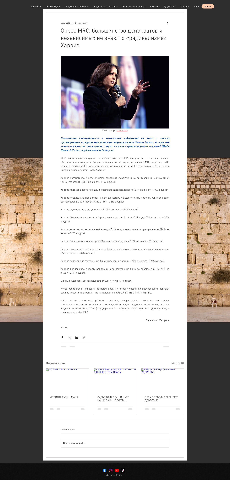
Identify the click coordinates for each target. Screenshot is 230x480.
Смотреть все (178, 363)
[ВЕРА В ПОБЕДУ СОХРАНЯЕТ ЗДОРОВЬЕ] (162, 380)
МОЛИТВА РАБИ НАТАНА (64, 397)
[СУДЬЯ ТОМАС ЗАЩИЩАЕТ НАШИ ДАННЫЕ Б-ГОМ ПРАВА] (115, 380)
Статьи (64, 327)
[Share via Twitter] (69, 337)
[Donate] (208, 6)
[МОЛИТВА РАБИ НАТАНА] (67, 380)
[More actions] (167, 23)
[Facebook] (104, 470)
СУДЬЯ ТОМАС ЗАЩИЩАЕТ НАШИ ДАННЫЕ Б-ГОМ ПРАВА (113, 399)
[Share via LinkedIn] (76, 337)
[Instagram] (111, 470)
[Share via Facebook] (62, 337)
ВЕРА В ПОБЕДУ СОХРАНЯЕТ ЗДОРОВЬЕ (161, 399)
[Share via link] (83, 337)
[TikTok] (123, 470)
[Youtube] (117, 470)
